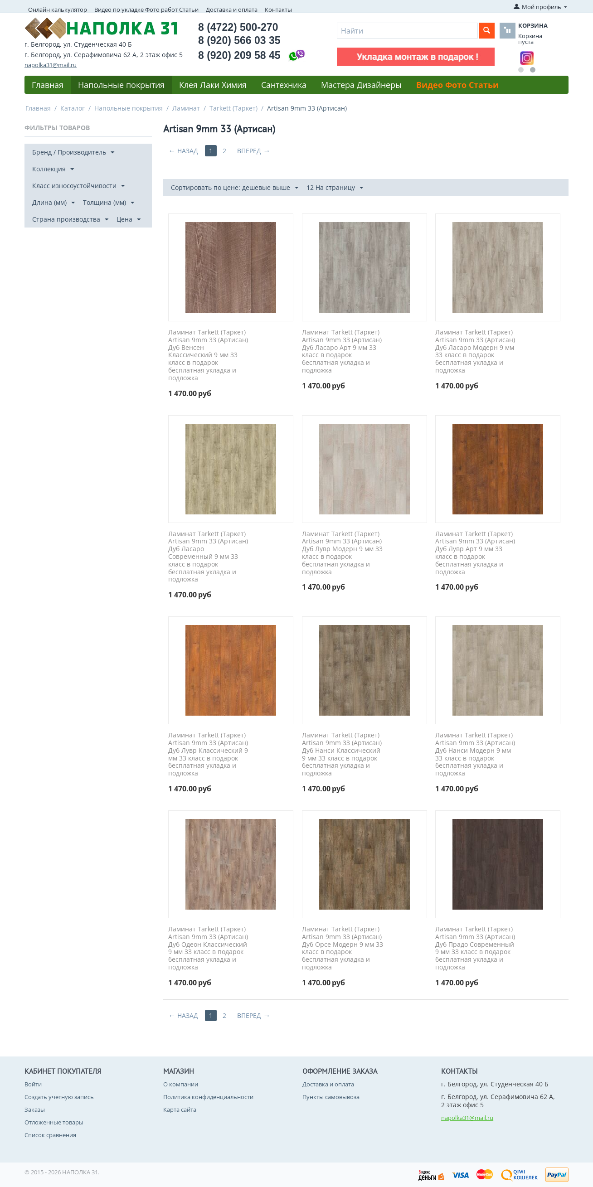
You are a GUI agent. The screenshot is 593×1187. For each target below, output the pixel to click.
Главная (47, 84)
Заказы (34, 1109)
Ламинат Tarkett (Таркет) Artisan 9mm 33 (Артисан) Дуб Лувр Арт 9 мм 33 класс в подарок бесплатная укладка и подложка (475, 553)
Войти (33, 1084)
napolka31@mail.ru (50, 65)
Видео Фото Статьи (457, 84)
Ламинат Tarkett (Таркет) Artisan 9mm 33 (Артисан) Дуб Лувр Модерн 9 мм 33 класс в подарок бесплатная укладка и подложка (342, 553)
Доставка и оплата (232, 9)
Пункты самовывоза (331, 1097)
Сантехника (283, 84)
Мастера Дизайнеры (361, 84)
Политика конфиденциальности (208, 1097)
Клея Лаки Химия (213, 84)
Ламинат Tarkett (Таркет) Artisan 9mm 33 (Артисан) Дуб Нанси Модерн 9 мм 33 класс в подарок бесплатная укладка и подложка (475, 754)
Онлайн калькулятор (57, 9)
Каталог (72, 108)
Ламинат (186, 108)
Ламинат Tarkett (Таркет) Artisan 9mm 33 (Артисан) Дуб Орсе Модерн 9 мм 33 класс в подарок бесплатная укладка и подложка (342, 948)
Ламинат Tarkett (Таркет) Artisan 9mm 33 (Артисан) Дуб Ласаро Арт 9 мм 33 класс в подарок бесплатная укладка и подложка (342, 351)
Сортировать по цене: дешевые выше (234, 188)
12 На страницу (334, 188)
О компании (180, 1084)
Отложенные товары (53, 1122)
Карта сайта (179, 1109)
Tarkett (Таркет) (233, 108)
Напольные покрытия (121, 84)
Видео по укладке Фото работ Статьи (146, 9)
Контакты (278, 9)
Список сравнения (50, 1135)
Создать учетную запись (59, 1097)
